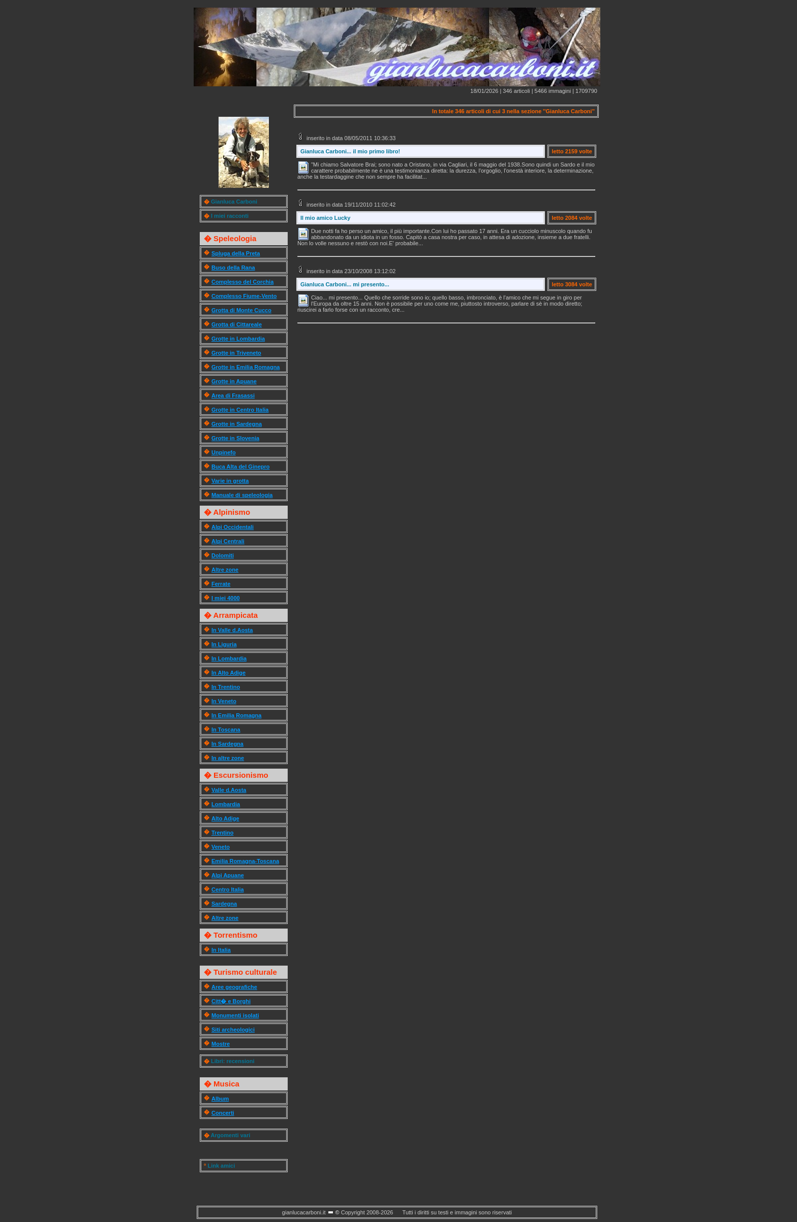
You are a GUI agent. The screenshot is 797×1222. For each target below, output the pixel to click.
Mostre (220, 1044)
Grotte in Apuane (234, 381)
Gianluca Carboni (234, 202)
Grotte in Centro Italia (239, 410)
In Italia (221, 950)
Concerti (222, 1113)
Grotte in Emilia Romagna (245, 367)
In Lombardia (229, 658)
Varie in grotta (230, 481)
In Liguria (224, 644)
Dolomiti (222, 555)
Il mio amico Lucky (325, 218)
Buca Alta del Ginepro (240, 467)
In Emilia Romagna (236, 715)
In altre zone (227, 758)
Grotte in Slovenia (235, 438)
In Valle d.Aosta (232, 630)
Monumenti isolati (235, 1015)
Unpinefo (223, 452)
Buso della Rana (233, 268)
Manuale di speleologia (241, 495)
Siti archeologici (233, 1030)
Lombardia (225, 804)
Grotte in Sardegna (236, 424)
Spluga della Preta (235, 253)
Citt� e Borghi (231, 1001)
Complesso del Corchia (242, 282)
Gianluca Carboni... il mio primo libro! (350, 151)
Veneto (220, 847)
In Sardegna (227, 744)
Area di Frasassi (233, 395)
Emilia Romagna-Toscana (245, 861)
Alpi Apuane (227, 875)
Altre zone (224, 570)
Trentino (222, 833)
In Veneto (223, 701)
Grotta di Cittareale (236, 324)
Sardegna (224, 904)
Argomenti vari (231, 1135)
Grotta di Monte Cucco (241, 310)
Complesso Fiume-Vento (244, 296)
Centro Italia (227, 889)
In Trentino (225, 687)
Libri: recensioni (233, 1061)
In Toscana (225, 729)
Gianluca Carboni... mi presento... (344, 284)
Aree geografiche (234, 987)
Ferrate (220, 584)
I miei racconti (230, 216)
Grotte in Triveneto (236, 353)
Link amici (221, 1166)
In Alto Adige (228, 673)
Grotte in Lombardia (238, 339)
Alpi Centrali (227, 541)
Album (220, 1099)
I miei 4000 (225, 598)
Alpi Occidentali (232, 527)
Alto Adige (225, 818)
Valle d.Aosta (228, 790)
